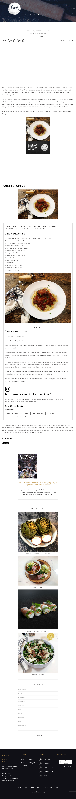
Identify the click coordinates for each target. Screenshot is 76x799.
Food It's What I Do (47, 787)
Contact (24, 766)
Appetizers (22, 689)
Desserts (21, 701)
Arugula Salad (38, 675)
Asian (20, 693)
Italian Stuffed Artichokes (38, 554)
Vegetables (22, 726)
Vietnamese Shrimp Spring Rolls (38, 631)
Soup (19, 721)
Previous (62, 40)
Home (22, 759)
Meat (19, 709)
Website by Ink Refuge (38, 792)
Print (38, 327)
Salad (20, 713)
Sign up (68, 766)
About (31, 759)
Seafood (21, 718)
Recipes (32, 763)
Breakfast (21, 697)
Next (71, 40)
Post (22, 763)
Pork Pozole (38, 587)
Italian (21, 705)
